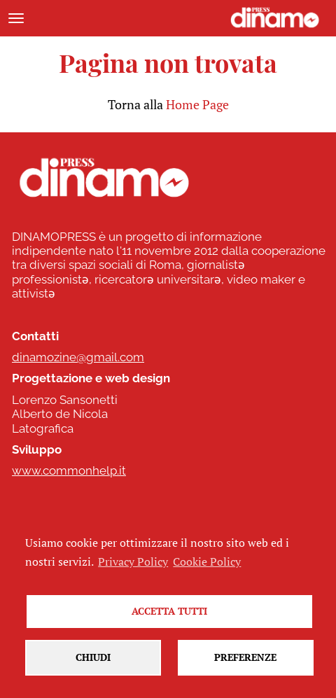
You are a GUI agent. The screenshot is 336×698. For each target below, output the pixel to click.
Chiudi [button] (93, 657)
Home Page (197, 104)
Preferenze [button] (245, 657)
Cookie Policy (207, 561)
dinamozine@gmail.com (78, 357)
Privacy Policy (133, 561)
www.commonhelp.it (69, 470)
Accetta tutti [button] (169, 610)
